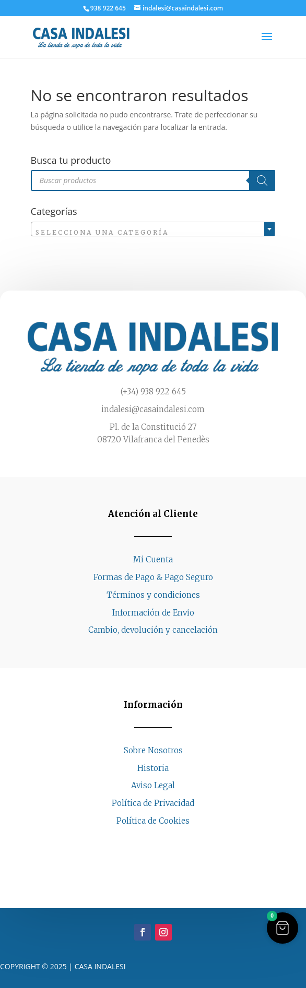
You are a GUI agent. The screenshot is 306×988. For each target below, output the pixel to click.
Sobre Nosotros (153, 750)
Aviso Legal (153, 785)
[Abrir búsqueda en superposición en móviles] (153, 180)
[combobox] (153, 229)
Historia (153, 768)
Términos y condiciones (153, 595)
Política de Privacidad (153, 803)
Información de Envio (153, 613)
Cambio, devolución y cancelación (153, 630)
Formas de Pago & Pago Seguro (153, 577)
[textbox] (153, 232)
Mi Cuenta (153, 559)
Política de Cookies (153, 821)
